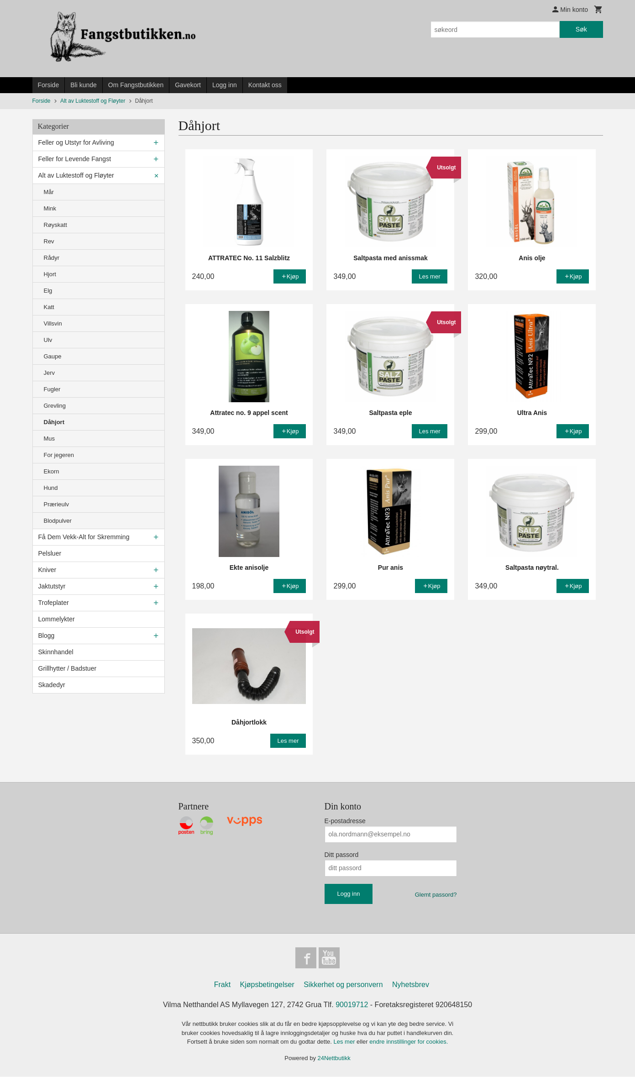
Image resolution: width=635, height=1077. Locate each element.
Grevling (55, 405)
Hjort (50, 274)
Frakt (222, 985)
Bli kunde (83, 85)
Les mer (345, 1042)
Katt (49, 307)
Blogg (46, 635)
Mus (49, 438)
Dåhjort (54, 422)
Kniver (47, 569)
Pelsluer (50, 553)
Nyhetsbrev (410, 985)
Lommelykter (56, 619)
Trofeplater (53, 602)
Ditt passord (342, 854)
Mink (50, 208)
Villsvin (53, 323)
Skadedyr (51, 684)
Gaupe (53, 356)
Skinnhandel (55, 652)
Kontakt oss (265, 85)
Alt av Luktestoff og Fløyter (76, 175)
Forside (48, 85)
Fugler (52, 389)
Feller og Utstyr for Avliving (76, 142)
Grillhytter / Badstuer (67, 668)
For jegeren (59, 455)
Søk (581, 29)
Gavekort (188, 85)
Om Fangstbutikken (135, 85)
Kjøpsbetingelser (267, 985)
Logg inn (224, 85)
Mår (49, 192)
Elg (48, 290)
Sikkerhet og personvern (343, 985)
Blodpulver (58, 520)
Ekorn (51, 471)
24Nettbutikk (334, 1059)
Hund (51, 487)
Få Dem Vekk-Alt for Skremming (84, 537)
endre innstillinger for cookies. (408, 1042)
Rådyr (52, 257)
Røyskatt (55, 224)
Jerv (49, 372)
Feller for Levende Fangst (74, 159)
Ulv (48, 339)
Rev (49, 241)
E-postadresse (345, 821)
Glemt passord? (436, 894)
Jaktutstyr (52, 586)
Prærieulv (56, 504)
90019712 (352, 1005)
